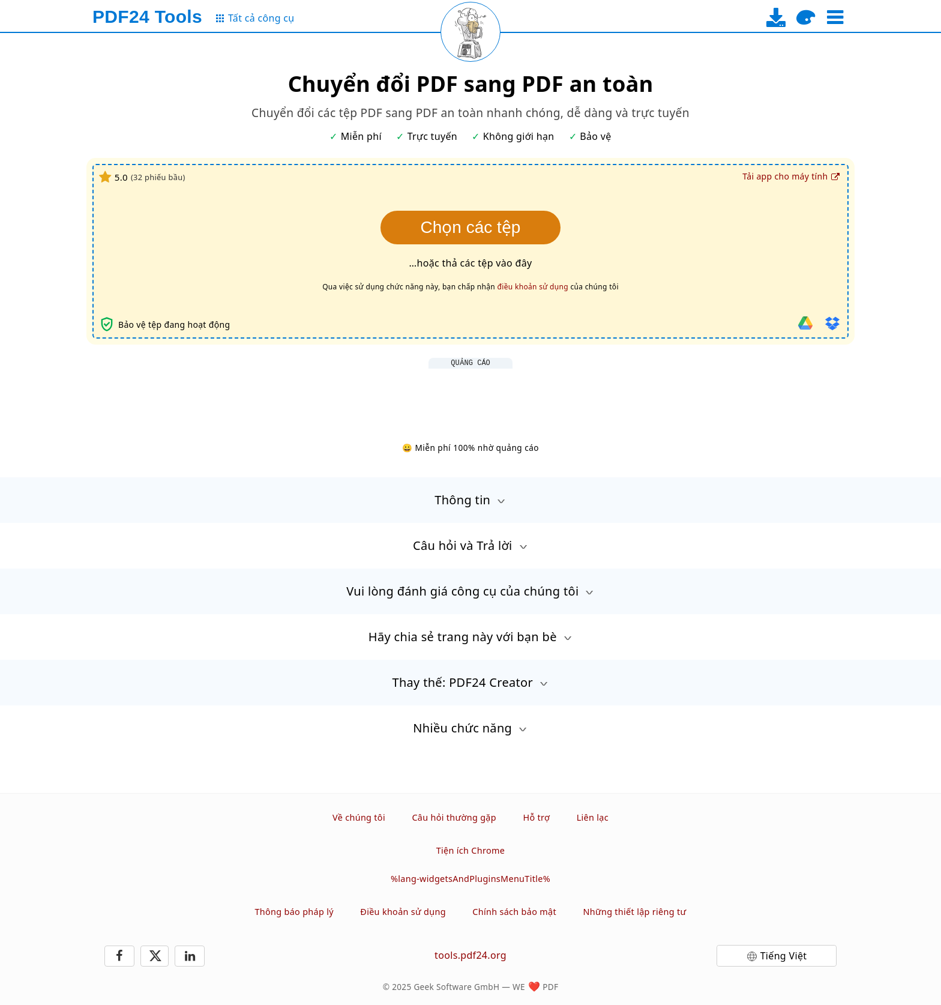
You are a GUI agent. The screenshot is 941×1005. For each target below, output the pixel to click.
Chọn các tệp (471, 227)
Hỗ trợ (536, 817)
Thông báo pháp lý (293, 911)
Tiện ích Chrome (470, 850)
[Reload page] (470, 31)
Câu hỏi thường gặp (454, 817)
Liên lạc (593, 817)
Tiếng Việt (783, 955)
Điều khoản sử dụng (403, 911)
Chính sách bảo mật (514, 911)
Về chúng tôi (358, 817)
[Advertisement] (470, 396)
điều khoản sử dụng (533, 287)
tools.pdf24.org (470, 955)
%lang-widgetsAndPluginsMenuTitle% (470, 878)
